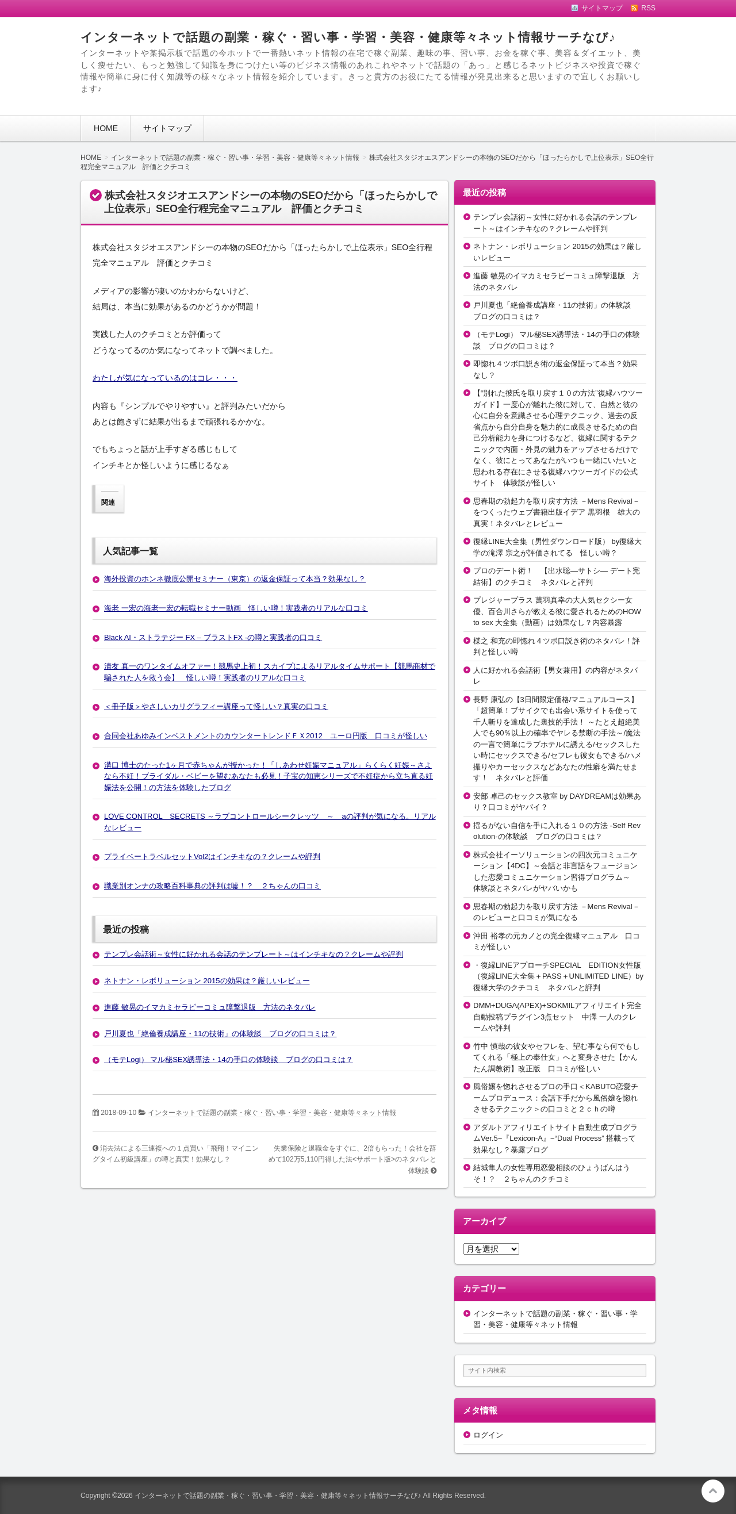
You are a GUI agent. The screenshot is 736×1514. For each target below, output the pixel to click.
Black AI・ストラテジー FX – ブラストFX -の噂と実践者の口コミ (213, 637)
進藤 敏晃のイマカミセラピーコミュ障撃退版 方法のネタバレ (210, 1007)
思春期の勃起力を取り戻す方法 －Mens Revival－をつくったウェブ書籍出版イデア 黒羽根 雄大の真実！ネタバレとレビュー (556, 512)
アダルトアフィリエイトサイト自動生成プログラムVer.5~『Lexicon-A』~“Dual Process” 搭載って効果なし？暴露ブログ (555, 1138)
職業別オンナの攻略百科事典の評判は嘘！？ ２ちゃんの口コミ (212, 885)
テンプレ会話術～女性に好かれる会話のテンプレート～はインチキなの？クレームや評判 (253, 954)
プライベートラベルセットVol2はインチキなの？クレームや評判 (212, 856)
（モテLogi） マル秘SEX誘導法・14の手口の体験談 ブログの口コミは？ (228, 1059)
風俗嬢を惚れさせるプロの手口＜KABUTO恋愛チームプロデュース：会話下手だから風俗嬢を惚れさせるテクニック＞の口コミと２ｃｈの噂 (555, 1097)
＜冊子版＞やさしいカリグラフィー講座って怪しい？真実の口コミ (216, 706)
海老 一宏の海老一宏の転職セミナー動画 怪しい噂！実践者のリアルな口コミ (236, 608)
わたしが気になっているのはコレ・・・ (165, 377)
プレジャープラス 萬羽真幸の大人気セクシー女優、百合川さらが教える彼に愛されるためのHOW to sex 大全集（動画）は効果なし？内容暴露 (557, 611)
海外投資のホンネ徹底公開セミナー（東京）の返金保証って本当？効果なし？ (235, 578)
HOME (106, 128)
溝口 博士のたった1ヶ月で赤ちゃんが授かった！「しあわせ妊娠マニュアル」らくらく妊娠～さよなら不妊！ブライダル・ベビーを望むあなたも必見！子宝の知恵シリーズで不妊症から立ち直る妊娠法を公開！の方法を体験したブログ (268, 776)
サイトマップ (167, 128)
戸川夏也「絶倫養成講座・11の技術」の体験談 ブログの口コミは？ (220, 1033)
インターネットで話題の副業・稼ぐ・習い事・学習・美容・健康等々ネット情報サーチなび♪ (347, 37)
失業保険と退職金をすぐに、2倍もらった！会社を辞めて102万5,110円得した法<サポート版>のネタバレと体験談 (352, 1159)
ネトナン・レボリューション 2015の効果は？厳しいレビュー (207, 980)
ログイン (488, 1435)
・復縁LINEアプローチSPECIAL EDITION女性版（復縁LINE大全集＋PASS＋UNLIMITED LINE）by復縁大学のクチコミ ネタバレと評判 (558, 976)
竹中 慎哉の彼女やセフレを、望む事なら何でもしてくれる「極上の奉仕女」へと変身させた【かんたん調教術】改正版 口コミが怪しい (556, 1057)
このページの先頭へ (713, 1490)
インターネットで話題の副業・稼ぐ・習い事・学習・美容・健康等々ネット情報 (272, 1113)
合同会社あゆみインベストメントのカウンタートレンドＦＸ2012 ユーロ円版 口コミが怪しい (265, 735)
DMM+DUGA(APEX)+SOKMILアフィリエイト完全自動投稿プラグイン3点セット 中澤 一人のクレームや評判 (557, 1016)
